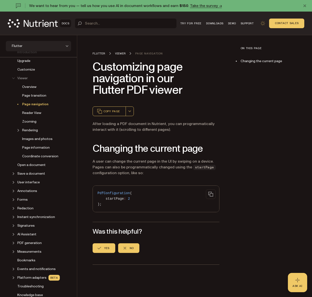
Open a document (31, 165)
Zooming (29, 121)
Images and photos (37, 139)
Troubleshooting (30, 286)
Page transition (34, 95)
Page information (36, 147)
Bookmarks (26, 260)
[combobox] (130, 111)
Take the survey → (206, 5)
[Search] (125, 23)
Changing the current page (261, 61)
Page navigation (35, 104)
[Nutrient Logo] (39, 23)
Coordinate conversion (40, 156)
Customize (26, 69)
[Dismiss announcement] (305, 6)
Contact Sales (286, 23)
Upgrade (23, 61)
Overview (29, 87)
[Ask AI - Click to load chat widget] (297, 282)
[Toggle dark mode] (262, 23)
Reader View (31, 113)
